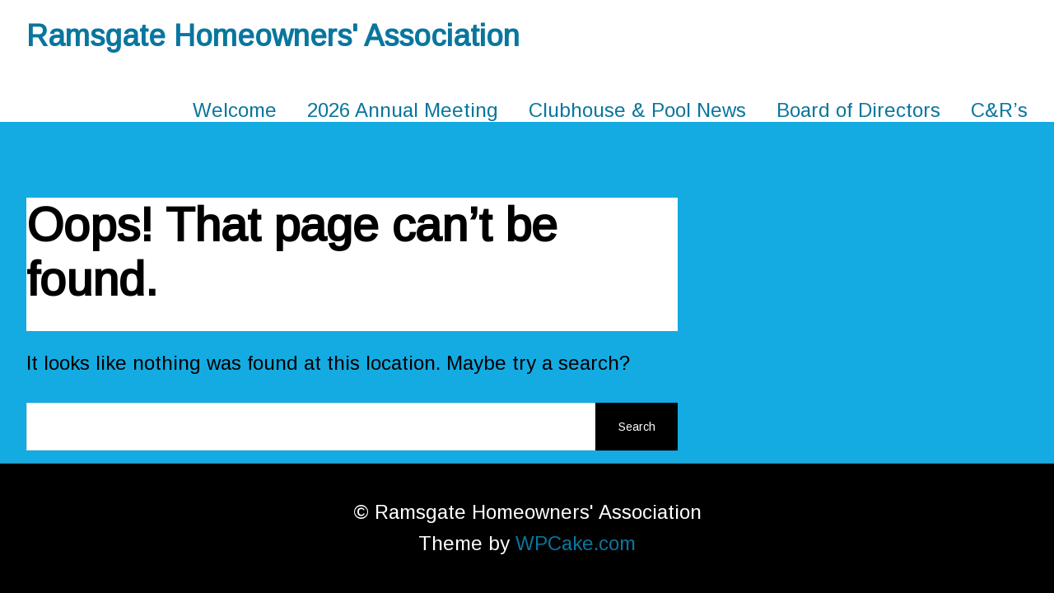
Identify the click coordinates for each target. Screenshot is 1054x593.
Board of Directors (858, 110)
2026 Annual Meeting (402, 110)
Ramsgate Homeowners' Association (273, 36)
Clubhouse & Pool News (637, 110)
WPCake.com (575, 543)
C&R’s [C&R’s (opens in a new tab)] (999, 110)
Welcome (235, 110)
